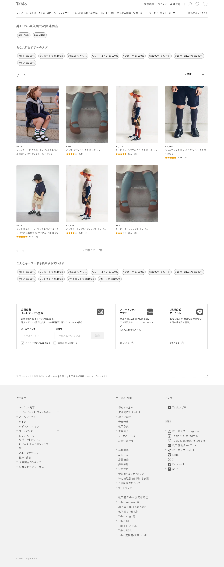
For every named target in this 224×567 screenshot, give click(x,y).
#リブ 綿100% (27, 63)
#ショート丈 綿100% (51, 55)
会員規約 (62, 343)
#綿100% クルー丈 (159, 55)
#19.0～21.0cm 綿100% (189, 55)
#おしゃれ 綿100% (110, 279)
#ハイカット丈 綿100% (81, 279)
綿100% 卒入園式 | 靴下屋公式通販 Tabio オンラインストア (78, 377)
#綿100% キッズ (77, 55)
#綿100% (24, 35)
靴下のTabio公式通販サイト (30, 377)
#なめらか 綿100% (133, 55)
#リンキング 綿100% (51, 279)
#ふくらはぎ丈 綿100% (105, 55)
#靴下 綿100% (27, 55)
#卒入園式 (39, 35)
